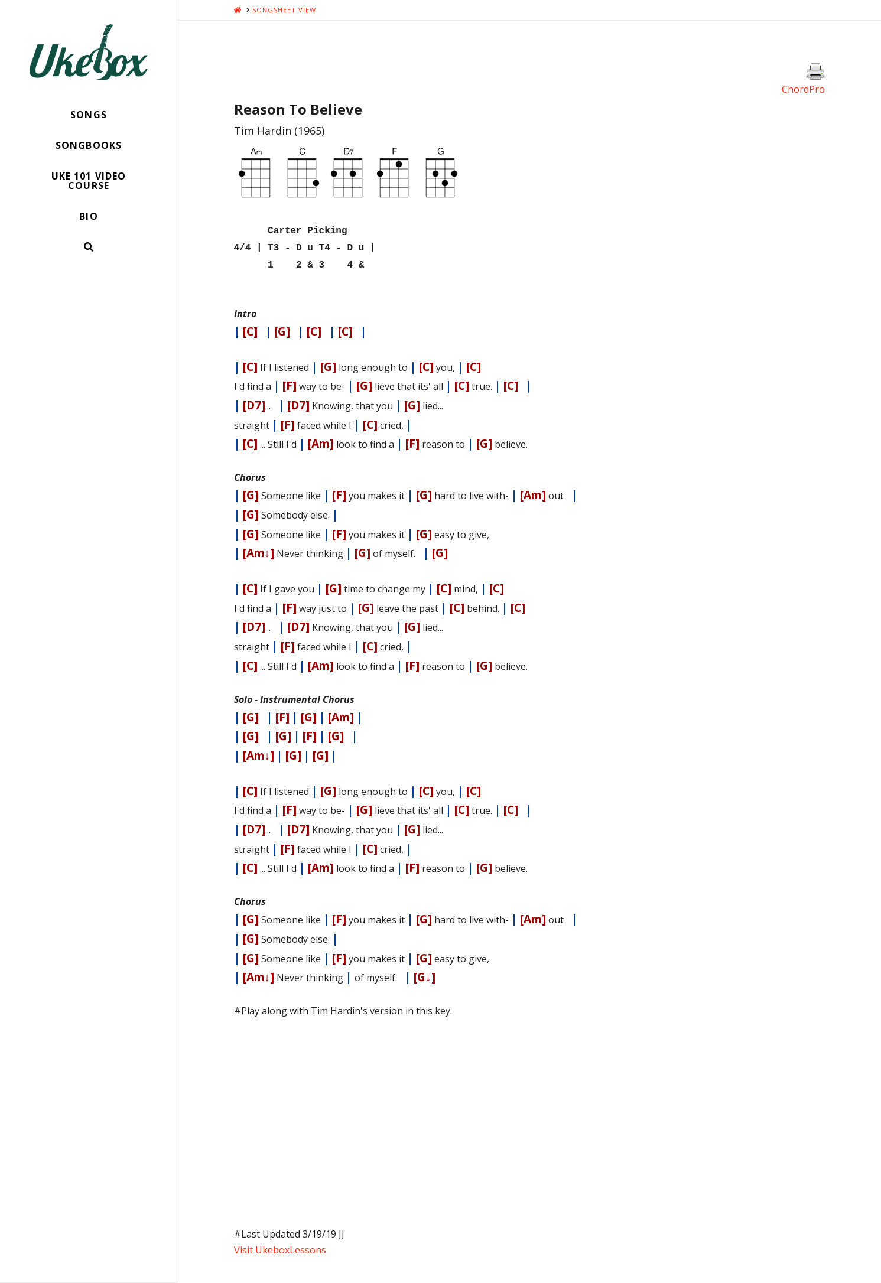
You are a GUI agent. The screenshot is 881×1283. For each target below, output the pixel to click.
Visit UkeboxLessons (280, 1245)
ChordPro (803, 89)
